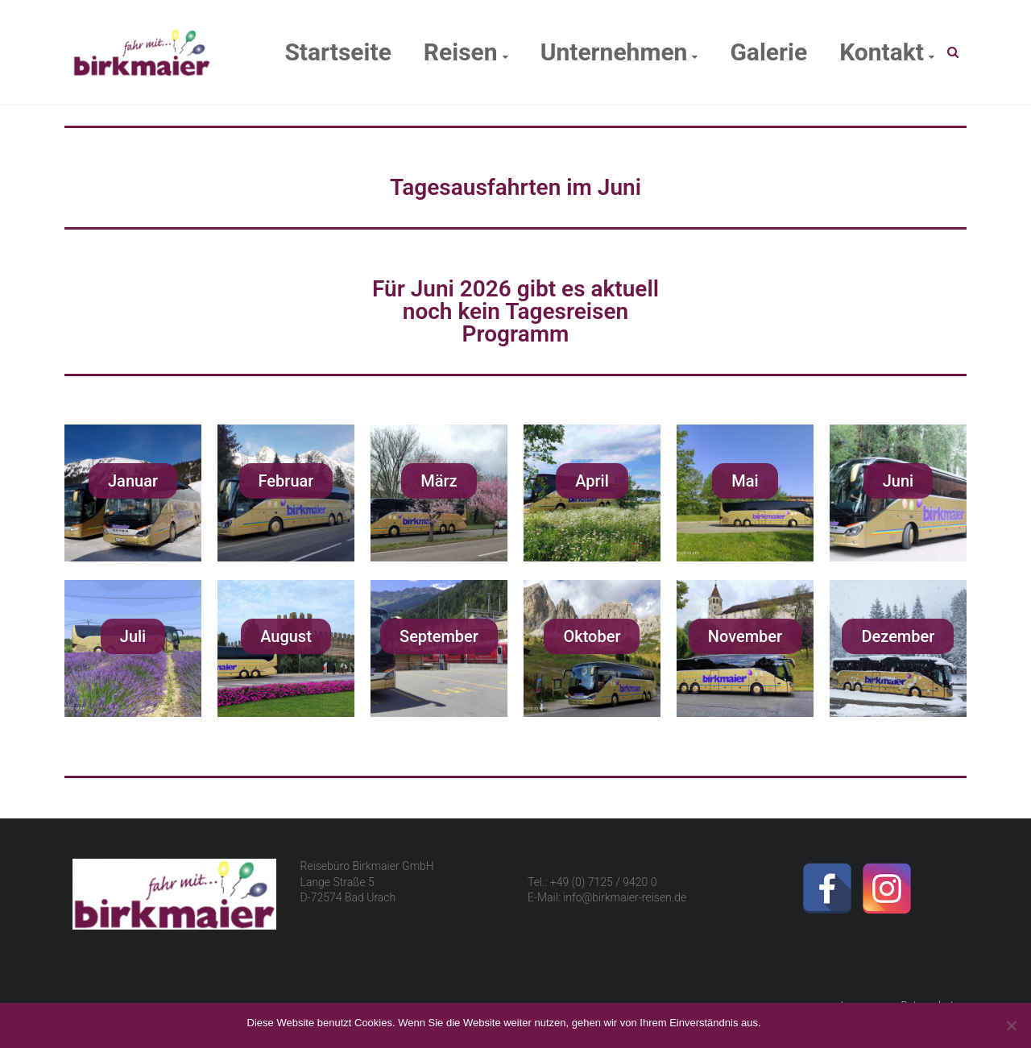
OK (777, 1023)
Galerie (768, 52)
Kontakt (881, 52)
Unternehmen (614, 52)
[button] (133, 481)
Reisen (461, 52)
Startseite (337, 52)
